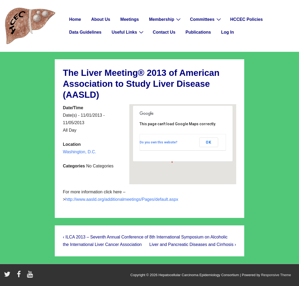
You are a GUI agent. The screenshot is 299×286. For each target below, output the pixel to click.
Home (75, 19)
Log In (227, 32)
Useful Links (128, 32)
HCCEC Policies (246, 19)
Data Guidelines (85, 32)
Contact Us (164, 32)
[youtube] (30, 276)
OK (208, 142)
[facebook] (20, 276)
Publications (198, 32)
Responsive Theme (276, 275)
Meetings (129, 19)
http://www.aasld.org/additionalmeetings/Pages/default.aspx (121, 199)
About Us (100, 19)
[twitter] (8, 276)
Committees (206, 19)
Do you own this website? (158, 142)
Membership (165, 19)
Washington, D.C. (79, 152)
